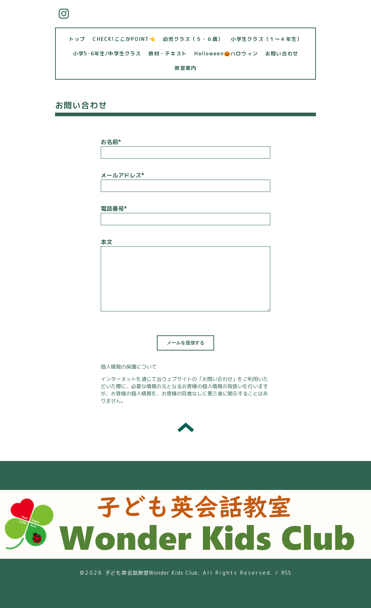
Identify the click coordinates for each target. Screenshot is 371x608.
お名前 (111, 142)
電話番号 (114, 209)
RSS (287, 572)
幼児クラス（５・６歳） (193, 38)
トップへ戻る (186, 427)
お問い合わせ (281, 53)
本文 (106, 242)
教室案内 (186, 67)
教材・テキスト (168, 53)
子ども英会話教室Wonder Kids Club (151, 572)
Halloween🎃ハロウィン (226, 53)
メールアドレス (122, 175)
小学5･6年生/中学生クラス (107, 53)
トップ (77, 38)
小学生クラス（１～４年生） (267, 38)
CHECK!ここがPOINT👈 (123, 38)
